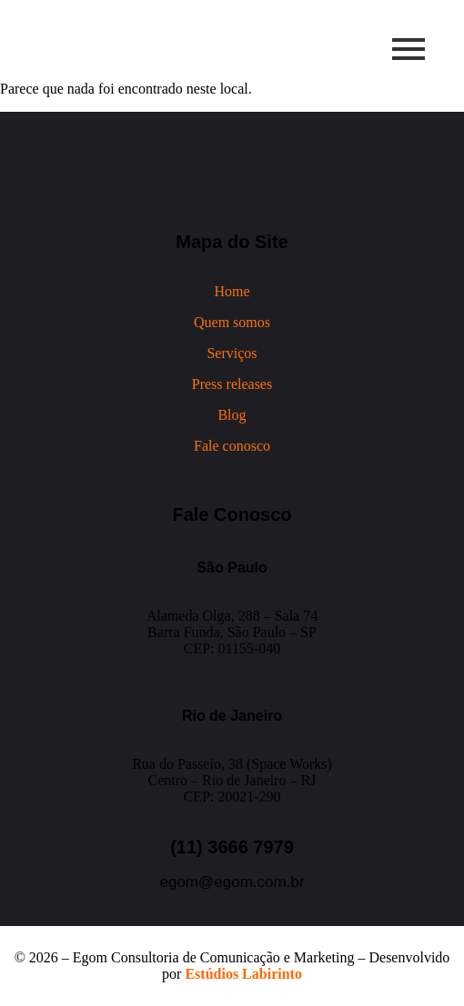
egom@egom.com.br (232, 882)
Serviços (232, 353)
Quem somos (232, 322)
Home (231, 291)
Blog (231, 415)
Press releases (232, 384)
